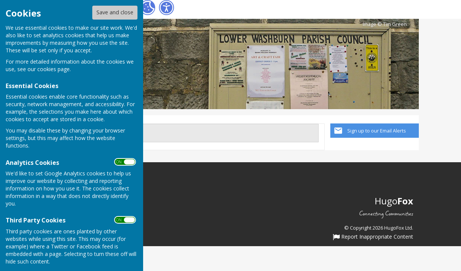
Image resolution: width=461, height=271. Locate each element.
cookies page (53, 69)
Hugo (394, 201)
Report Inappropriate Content (373, 237)
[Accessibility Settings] (166, 7)
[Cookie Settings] (147, 7)
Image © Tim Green (385, 24)
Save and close (114, 12)
